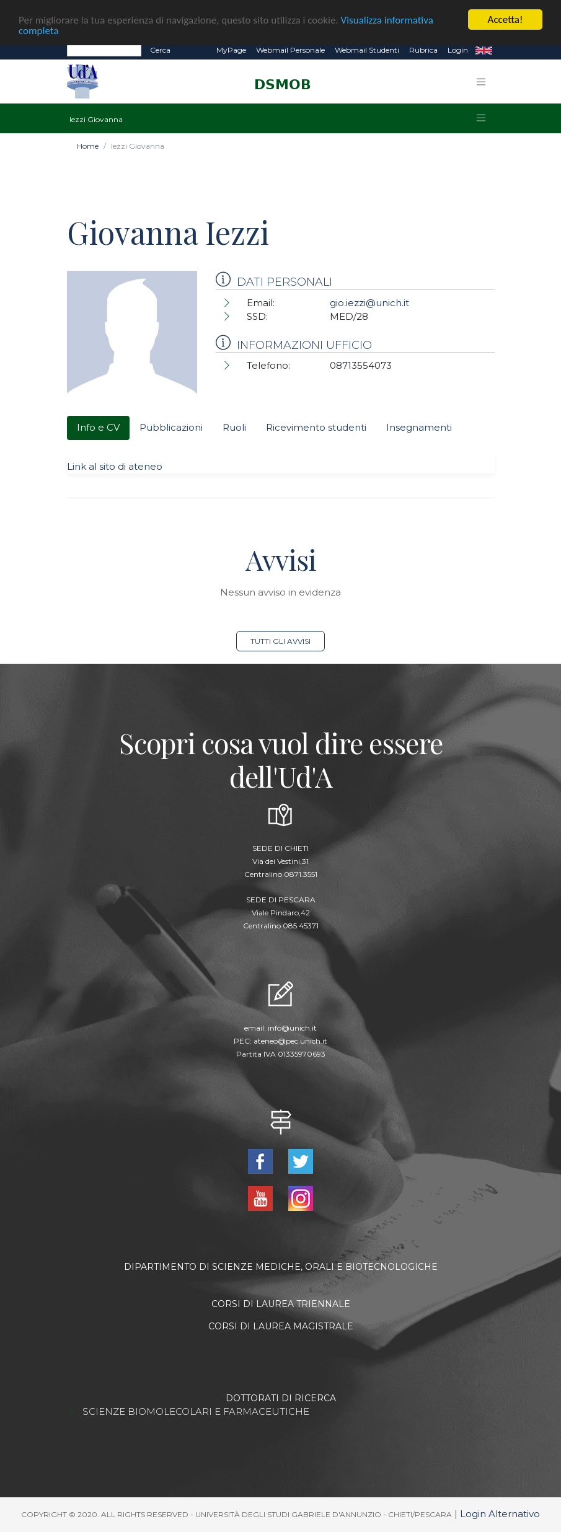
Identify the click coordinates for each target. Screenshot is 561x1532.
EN (484, 50)
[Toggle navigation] (481, 81)
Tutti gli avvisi (280, 641)
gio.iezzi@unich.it (369, 303)
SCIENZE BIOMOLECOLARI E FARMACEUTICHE (195, 1411)
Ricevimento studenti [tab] (316, 427)
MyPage (231, 50)
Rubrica (423, 50)
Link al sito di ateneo (114, 466)
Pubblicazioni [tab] (171, 427)
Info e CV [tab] (98, 427)
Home (88, 146)
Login (458, 50)
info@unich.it (292, 1027)
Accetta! (505, 19)
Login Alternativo (500, 1514)
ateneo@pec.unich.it (290, 1041)
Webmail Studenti (367, 50)
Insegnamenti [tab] (419, 427)
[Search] (104, 50)
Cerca (160, 50)
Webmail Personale (290, 50)
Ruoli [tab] (234, 427)
